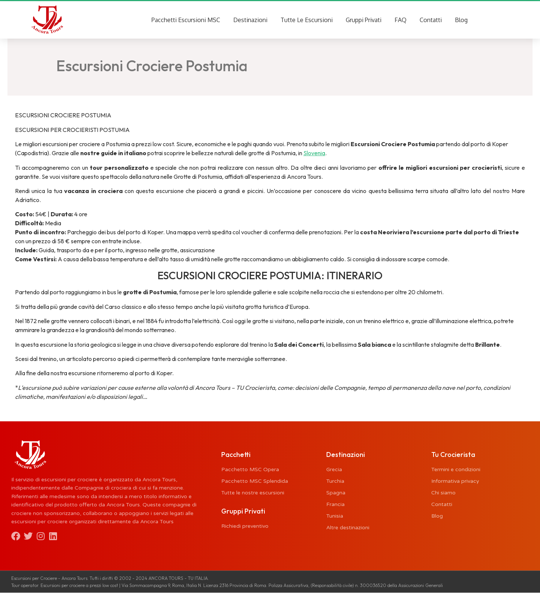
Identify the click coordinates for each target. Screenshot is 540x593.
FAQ (400, 20)
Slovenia (314, 153)
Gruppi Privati (363, 20)
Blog (461, 20)
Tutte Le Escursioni (306, 20)
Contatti (431, 20)
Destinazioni (250, 20)
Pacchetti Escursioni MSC (186, 20)
